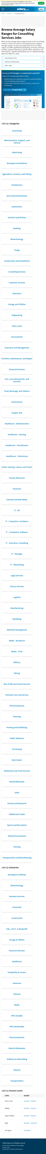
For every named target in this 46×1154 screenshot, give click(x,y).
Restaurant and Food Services (17, 770)
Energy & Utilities (16, 939)
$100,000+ (27, 1130)
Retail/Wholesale (16, 781)
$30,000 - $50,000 (30, 1108)
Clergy (17, 250)
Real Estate (17, 760)
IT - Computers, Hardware (17, 521)
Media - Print (16, 651)
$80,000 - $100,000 (30, 1123)
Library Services (17, 586)
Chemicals (16, 907)
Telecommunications (17, 836)
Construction (17, 918)
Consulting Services (16, 271)
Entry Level (17, 326)
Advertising (17, 152)
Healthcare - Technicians (17, 456)
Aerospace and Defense (17, 163)
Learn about (14, 90)
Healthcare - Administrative (17, 423)
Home (2, 13)
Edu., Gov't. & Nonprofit (16, 929)
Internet (16, 994)
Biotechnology (17, 239)
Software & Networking (17, 1059)
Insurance (17, 488)
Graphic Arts (16, 412)
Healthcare (17, 961)
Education (16, 293)
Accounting (17, 130)
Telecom (17, 1070)
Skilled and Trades (17, 814)
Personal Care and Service (16, 695)
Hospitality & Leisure (17, 972)
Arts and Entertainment (17, 195)
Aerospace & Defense (17, 874)
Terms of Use (6, 1147)
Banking (16, 228)
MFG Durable (16, 1015)
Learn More (17, 4)
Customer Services (17, 282)
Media (17, 1005)
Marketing (17, 619)
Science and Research (16, 803)
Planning (17, 716)
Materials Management (17, 629)
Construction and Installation (17, 261)
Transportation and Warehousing (16, 857)
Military (16, 662)
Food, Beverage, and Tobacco (17, 391)
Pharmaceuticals (16, 705)
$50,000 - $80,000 (30, 1116)
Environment (17, 336)
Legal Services (17, 575)
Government (16, 402)
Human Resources (17, 478)
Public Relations (17, 738)
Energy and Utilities (16, 304)
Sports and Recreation (17, 825)
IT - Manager (16, 553)
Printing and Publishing (17, 727)
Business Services (16, 896)
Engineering (17, 315)
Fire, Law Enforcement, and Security (17, 380)
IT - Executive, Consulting (17, 543)
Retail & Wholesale (17, 1048)
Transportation (16, 1080)
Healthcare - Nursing (17, 434)
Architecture (16, 185)
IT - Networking (17, 564)
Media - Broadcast (17, 640)
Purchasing (17, 749)
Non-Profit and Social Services (17, 684)
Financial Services (17, 369)
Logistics (17, 597)
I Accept (41, 3)
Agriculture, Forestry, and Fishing (16, 174)
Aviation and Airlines (17, 217)
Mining (17, 673)
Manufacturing (16, 608)
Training (16, 846)
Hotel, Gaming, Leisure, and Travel (17, 467)
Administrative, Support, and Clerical (17, 141)
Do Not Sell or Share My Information (12, 1149)
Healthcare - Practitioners (17, 445)
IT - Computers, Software (17, 532)
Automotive (17, 206)
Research (9, 13)
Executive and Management (17, 347)
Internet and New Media (16, 499)
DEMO (41, 9)
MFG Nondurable (17, 1026)
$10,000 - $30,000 (30, 1101)
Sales (17, 792)
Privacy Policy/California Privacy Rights (13, 1145)
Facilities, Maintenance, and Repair (16, 358)
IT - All (17, 510)
